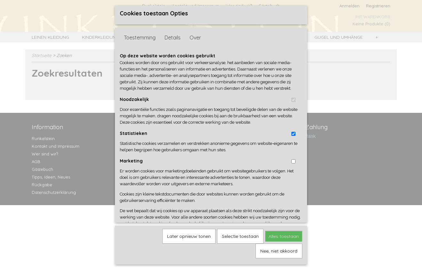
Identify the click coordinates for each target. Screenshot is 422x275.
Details (173, 35)
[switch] (293, 98)
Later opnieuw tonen (189, 234)
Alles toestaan (284, 234)
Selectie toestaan (240, 234)
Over (195, 35)
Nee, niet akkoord (278, 249)
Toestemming (140, 35)
